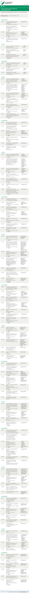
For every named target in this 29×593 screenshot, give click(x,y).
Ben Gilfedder (23, 264)
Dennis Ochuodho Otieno (23, 86)
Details (8, 30)
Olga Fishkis (23, 245)
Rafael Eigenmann (23, 372)
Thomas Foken (24, 241)
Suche (25, 6)
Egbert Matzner (24, 261)
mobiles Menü (6, 7)
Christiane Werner (23, 263)
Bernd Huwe (23, 160)
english (24, 4)
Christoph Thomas (23, 32)
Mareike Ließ (23, 407)
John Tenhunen (24, 243)
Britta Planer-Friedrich (23, 238)
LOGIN (27, 4)
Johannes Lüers (24, 374)
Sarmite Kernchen (23, 79)
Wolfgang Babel (24, 34)
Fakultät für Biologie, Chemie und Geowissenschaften (9, 9)
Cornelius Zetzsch (22, 253)
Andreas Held (4, 15)
